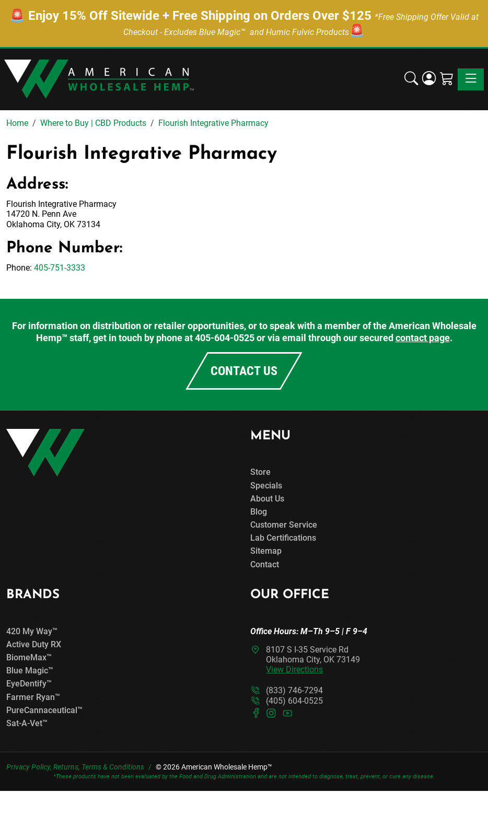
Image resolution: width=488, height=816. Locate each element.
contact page (423, 337)
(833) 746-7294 (294, 690)
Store (260, 472)
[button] (411, 79)
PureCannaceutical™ (44, 710)
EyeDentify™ (29, 684)
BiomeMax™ (29, 657)
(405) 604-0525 (294, 701)
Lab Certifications (283, 538)
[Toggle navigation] (471, 79)
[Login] (429, 79)
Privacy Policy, (29, 767)
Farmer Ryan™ (33, 697)
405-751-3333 (59, 268)
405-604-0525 (224, 337)
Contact (264, 564)
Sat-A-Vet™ (27, 723)
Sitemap (266, 551)
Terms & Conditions (113, 767)
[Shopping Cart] (447, 79)
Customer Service (283, 525)
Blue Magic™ (29, 670)
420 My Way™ (31, 631)
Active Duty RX (33, 644)
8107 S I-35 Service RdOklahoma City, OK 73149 (313, 659)
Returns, (66, 767)
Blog (258, 512)
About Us (267, 499)
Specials (266, 486)
